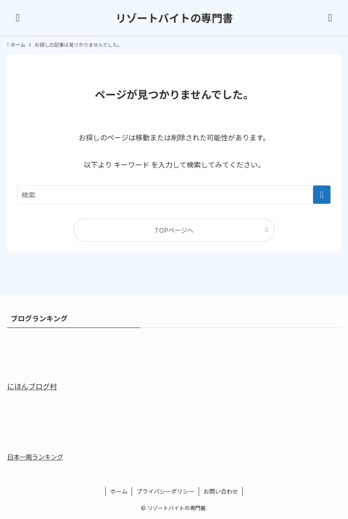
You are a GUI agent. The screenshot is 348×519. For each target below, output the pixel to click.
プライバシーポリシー (165, 491)
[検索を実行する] (322, 194)
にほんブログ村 (32, 386)
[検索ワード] (174, 194)
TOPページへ (174, 230)
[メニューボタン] (18, 18)
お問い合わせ (221, 491)
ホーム (119, 491)
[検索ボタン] (330, 18)
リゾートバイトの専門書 (174, 17)
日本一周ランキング (35, 456)
